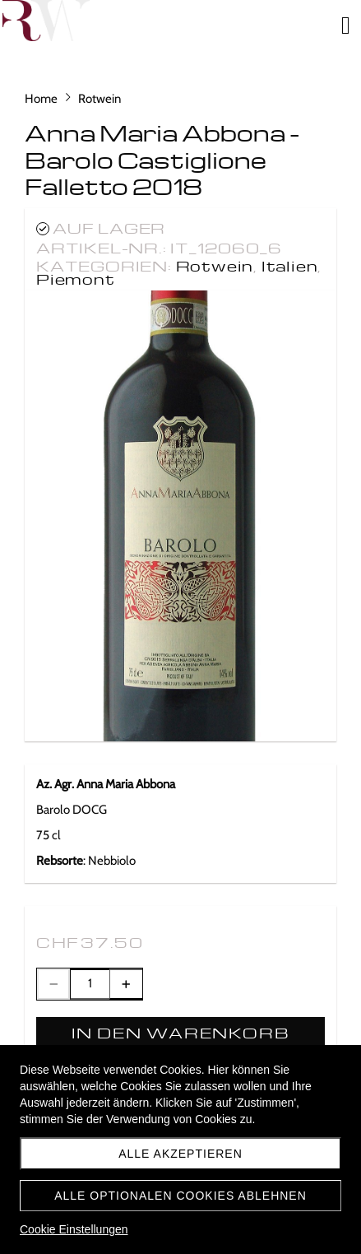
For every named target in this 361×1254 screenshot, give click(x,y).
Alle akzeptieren (180, 1153)
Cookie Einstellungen (74, 1229)
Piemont (75, 278)
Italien (289, 265)
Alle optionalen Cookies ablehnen (180, 1195)
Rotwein (215, 265)
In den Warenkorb (181, 1032)
